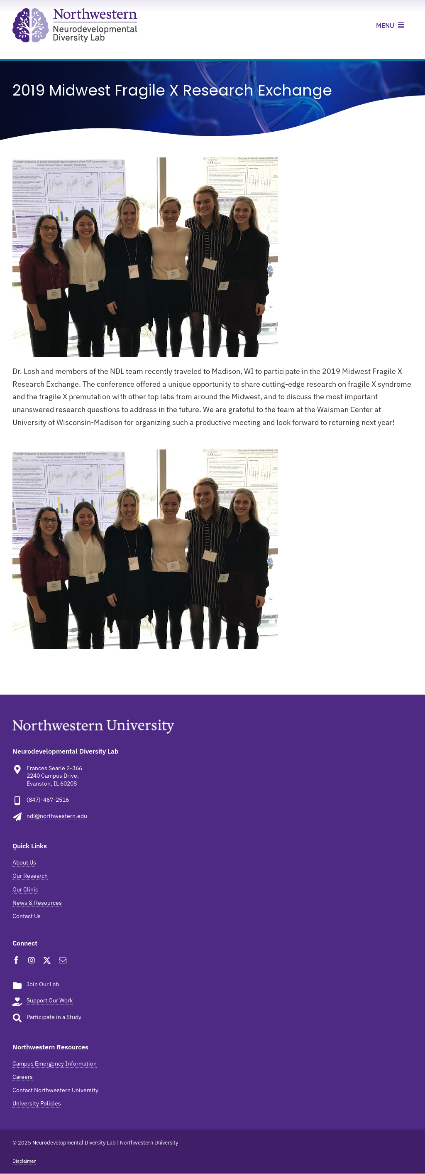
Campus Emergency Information (54, 1063)
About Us (24, 862)
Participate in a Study (54, 1017)
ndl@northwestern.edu (57, 816)
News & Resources (37, 902)
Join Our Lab (43, 984)
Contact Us (26, 916)
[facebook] (16, 960)
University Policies (36, 1103)
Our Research (30, 875)
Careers (22, 1077)
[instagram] (31, 960)
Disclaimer (24, 1161)
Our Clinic (25, 889)
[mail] (62, 960)
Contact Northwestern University (55, 1090)
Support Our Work (50, 1000)
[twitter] (47, 960)
